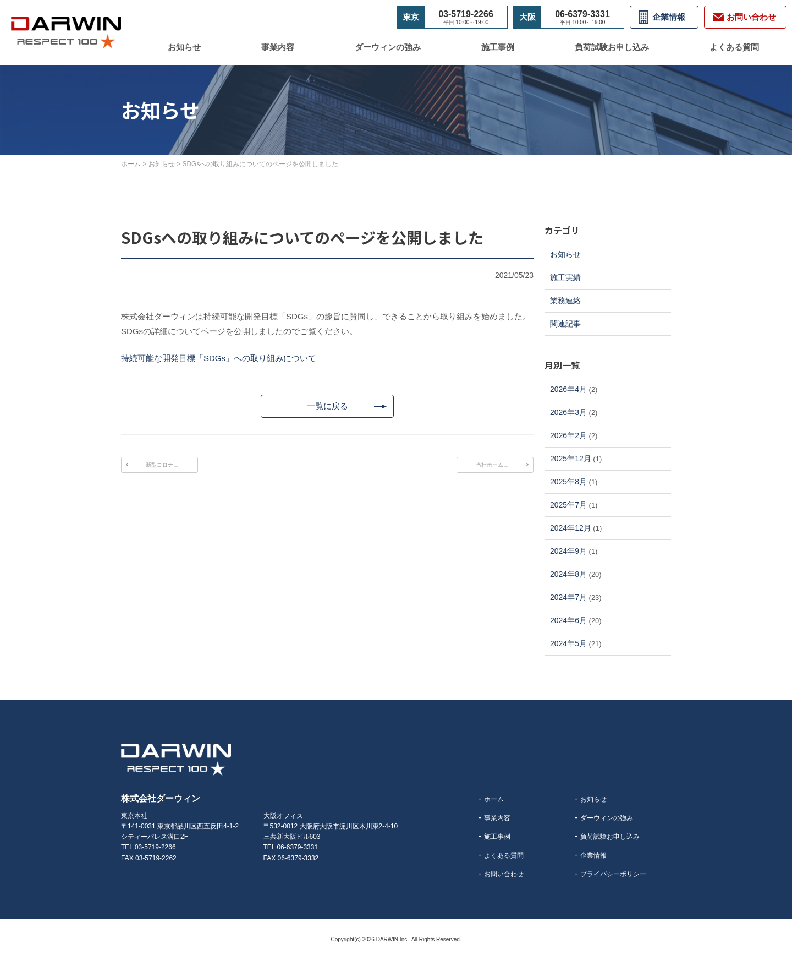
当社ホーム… (492, 467)
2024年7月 (568, 597)
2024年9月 (568, 551)
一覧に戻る (327, 407)
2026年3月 (568, 412)
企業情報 (668, 16)
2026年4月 (568, 389)
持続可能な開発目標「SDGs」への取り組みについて (218, 358)
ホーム (494, 799)
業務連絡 (565, 300)
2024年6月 (568, 620)
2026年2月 (568, 435)
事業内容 (277, 47)
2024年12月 (570, 527)
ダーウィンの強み (388, 47)
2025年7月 (568, 504)
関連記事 (565, 323)
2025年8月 (568, 481)
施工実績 (565, 277)
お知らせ (184, 47)
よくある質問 (734, 47)
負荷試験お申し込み (612, 47)
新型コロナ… (162, 467)
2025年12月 (570, 458)
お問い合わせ (504, 874)
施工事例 (497, 47)
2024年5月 (568, 643)
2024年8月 (568, 574)
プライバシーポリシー (613, 874)
